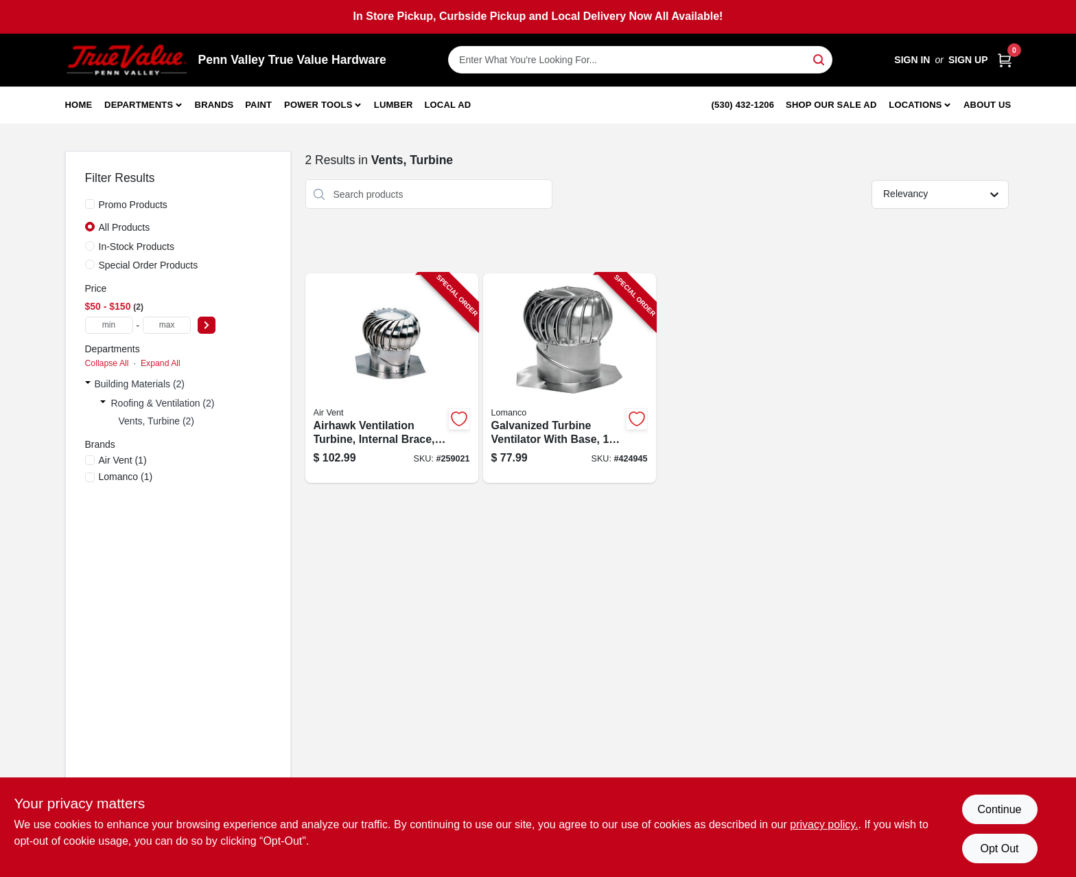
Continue (999, 809)
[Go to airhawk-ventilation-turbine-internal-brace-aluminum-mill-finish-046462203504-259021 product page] (391, 378)
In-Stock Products (137, 246)
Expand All (160, 363)
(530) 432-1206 (743, 105)
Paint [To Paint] (258, 105)
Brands (214, 105)
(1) (123, 460)
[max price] (167, 325)
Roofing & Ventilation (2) (163, 403)
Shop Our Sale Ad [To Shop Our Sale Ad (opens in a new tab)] (831, 105)
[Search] (820, 58)
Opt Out (999, 848)
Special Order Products (148, 265)
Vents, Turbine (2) (157, 420)
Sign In (912, 59)
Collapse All (107, 363)
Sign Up (968, 59)
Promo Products (133, 204)
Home (79, 105)
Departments (138, 105)
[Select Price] (206, 325)
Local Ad (447, 105)
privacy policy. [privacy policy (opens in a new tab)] (824, 824)
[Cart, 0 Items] (1004, 60)
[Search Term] (640, 59)
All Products (124, 227)
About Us (987, 105)
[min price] (109, 325)
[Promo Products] (90, 204)
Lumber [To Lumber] (393, 105)
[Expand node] (88, 384)
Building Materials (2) (140, 383)
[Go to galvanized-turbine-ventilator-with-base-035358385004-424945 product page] (569, 378)
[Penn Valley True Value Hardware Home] (127, 60)
